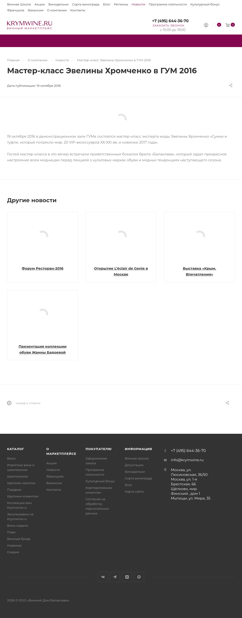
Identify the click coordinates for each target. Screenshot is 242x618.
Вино (11, 458)
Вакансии (35, 10)
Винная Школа (19, 4)
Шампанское (17, 476)
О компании (57, 10)
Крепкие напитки (21, 483)
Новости (138, 4)
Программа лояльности (168, 4)
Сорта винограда (85, 4)
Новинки (14, 545)
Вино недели (17, 525)
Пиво (11, 532)
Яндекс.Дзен (127, 577)
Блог (107, 4)
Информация (138, 449)
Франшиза (15, 10)
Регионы (121, 4)
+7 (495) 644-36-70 (170, 21)
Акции (40, 4)
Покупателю (99, 449)
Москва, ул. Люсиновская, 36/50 (189, 472)
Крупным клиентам (22, 496)
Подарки (14, 489)
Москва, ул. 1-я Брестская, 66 (184, 481)
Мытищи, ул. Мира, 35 (190, 498)
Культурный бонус (205, 4)
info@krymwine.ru (187, 460)
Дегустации (134, 465)
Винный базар (18, 539)
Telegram (115, 577)
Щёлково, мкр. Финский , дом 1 (185, 491)
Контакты (77, 10)
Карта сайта (134, 491)
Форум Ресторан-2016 (42, 268)
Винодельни (58, 4)
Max (139, 577)
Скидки (13, 552)
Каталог (15, 449)
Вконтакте (103, 577)
